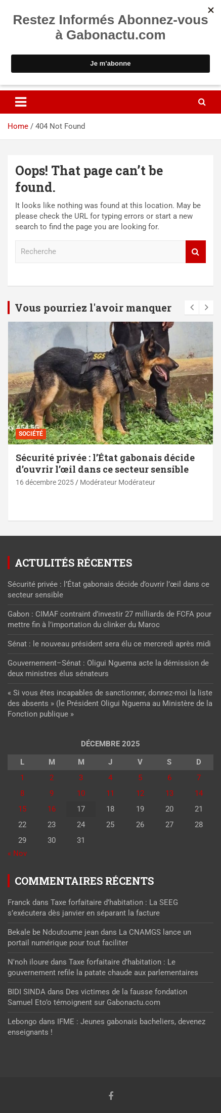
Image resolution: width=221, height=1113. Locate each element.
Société (31, 433)
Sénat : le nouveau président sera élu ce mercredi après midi (109, 643)
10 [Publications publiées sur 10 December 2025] (81, 793)
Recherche (196, 251)
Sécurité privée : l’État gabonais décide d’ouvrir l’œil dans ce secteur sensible (105, 463)
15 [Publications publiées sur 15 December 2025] (22, 809)
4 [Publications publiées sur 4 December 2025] (110, 777)
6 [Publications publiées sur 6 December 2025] (169, 777)
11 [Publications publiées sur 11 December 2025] (110, 793)
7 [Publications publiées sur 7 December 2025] (199, 777)
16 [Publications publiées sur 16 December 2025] (52, 809)
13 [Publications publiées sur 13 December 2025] (169, 793)
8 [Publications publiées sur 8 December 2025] (22, 793)
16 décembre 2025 (45, 482)
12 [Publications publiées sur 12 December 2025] (140, 793)
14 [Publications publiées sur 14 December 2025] (199, 793)
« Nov (17, 853)
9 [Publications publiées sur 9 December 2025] (52, 793)
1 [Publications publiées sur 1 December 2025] (22, 777)
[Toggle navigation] (21, 102)
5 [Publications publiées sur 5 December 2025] (140, 777)
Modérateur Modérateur (117, 482)
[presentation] (192, 307)
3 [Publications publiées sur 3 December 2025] (81, 777)
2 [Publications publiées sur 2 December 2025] (52, 777)
